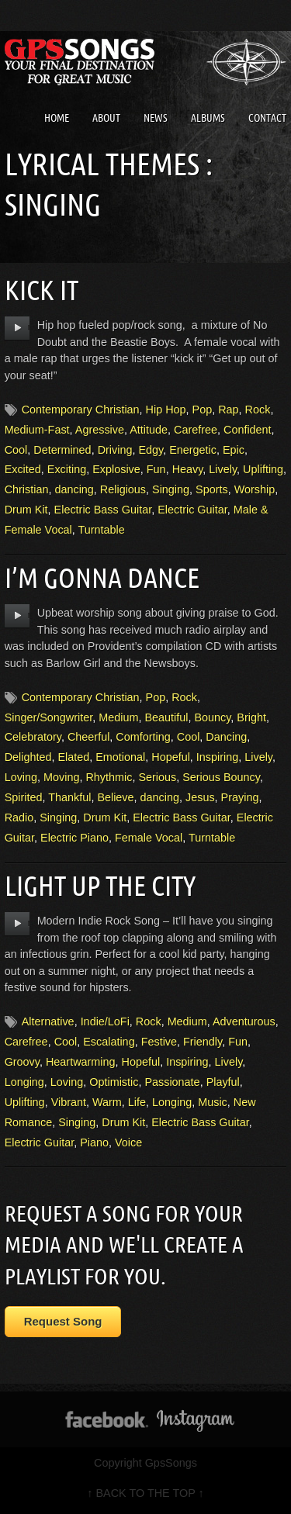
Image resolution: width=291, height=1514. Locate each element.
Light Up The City (100, 885)
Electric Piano (74, 837)
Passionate (171, 1082)
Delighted (28, 757)
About (106, 118)
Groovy (22, 1062)
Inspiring (217, 757)
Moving (61, 777)
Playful (223, 1082)
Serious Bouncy (221, 777)
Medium (118, 717)
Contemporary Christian (81, 409)
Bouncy (212, 717)
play (17, 328)
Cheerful (88, 737)
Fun (156, 469)
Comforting (143, 737)
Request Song (63, 1321)
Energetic (193, 450)
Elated (73, 757)
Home (56, 118)
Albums (208, 118)
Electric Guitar (192, 509)
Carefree (195, 429)
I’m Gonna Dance (102, 577)
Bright (251, 717)
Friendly (202, 1041)
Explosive (116, 469)
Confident (247, 429)
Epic (233, 450)
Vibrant (68, 1102)
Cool (16, 450)
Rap (228, 409)
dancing (73, 489)
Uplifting (263, 469)
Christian (27, 489)
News (156, 118)
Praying (240, 797)
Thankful (69, 797)
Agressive (99, 429)
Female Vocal (148, 837)
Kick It (41, 290)
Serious (157, 777)
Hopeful (170, 757)
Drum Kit (26, 509)
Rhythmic (108, 777)
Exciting (66, 469)
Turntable (101, 530)
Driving (115, 450)
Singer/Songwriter (49, 717)
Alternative (48, 1021)
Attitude (149, 429)
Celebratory (33, 737)
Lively (223, 469)
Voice (128, 1142)
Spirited (24, 797)
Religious (123, 489)
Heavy (187, 469)
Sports (212, 489)
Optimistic (113, 1082)
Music (212, 1102)
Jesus (200, 797)
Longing (24, 1082)
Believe (115, 797)
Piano (94, 1142)
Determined (62, 450)
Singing (170, 489)
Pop (202, 409)
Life (137, 1102)
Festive (159, 1041)
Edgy (150, 450)
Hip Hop (166, 409)
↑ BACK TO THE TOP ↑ (145, 1493)
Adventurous (244, 1021)
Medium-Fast (37, 429)
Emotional (120, 757)
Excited (23, 469)
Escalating (108, 1041)
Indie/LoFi (105, 1021)
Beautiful (166, 717)
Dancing (226, 737)
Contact (267, 118)
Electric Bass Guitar (103, 509)
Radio (19, 817)
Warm (107, 1102)
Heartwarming (81, 1062)
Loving (21, 777)
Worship (254, 489)
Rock (258, 409)
